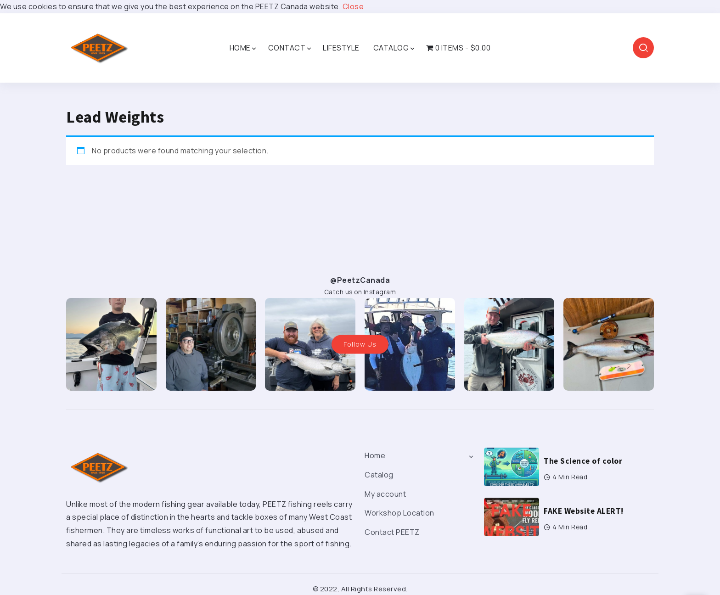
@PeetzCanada (360, 280)
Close (353, 6)
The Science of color (583, 461)
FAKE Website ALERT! (584, 511)
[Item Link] (511, 467)
